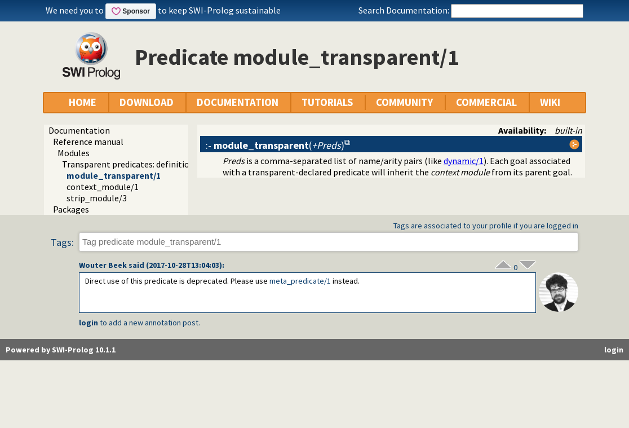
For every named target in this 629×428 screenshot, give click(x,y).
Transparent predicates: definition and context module (167, 164)
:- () (275, 145)
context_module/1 (103, 186)
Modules (73, 152)
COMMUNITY (404, 102)
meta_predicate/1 (300, 281)
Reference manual (88, 141)
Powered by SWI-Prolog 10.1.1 (61, 350)
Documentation (79, 130)
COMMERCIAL (486, 102)
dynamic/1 (464, 160)
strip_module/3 (97, 198)
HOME (82, 102)
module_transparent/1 (114, 175)
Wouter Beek (103, 265)
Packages (71, 209)
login (88, 322)
